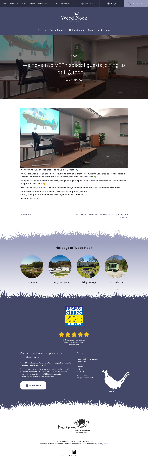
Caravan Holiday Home (99, 30)
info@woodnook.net (85, 378)
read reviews (74, 344)
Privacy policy (102, 444)
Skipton (48, 374)
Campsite (41, 30)
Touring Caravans (57, 30)
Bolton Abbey (38, 376)
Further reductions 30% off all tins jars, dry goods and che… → (102, 216)
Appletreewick (26, 376)
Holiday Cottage (77, 30)
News (74, 56)
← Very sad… (26, 214)
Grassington (57, 374)
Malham (51, 376)
